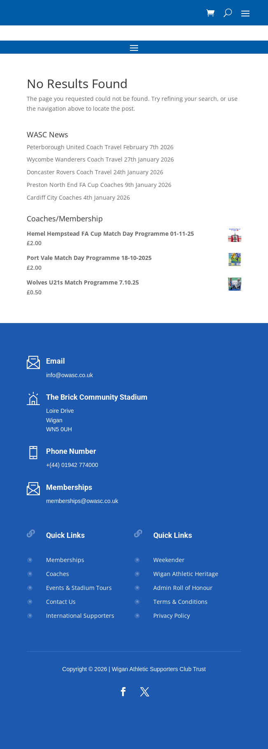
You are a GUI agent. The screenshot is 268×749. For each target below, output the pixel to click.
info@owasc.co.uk (69, 375)
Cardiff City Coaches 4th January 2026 (78, 197)
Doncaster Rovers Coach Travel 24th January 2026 (95, 172)
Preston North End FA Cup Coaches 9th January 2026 (99, 185)
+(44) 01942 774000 (72, 465)
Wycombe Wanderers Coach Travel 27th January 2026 (100, 159)
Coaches (57, 574)
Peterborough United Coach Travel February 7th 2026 (100, 147)
